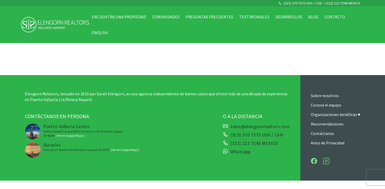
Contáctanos (322, 133)
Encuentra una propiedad (119, 16)
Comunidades (166, 16)
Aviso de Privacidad (327, 142)
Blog (313, 16)
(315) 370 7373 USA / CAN (302, 3)
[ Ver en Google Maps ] (70, 136)
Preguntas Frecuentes (209, 16)
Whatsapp (240, 152)
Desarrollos (288, 16)
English (100, 32)
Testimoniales (254, 16)
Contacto (334, 16)
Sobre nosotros (325, 95)
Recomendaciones (327, 124)
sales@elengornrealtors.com (260, 126)
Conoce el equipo (326, 105)
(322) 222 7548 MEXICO (343, 3)
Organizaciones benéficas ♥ (335, 114)
